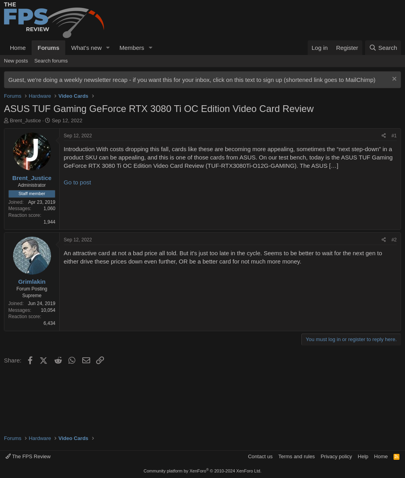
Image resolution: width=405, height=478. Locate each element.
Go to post (77, 182)
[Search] (383, 47)
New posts (16, 61)
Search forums (51, 61)
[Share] (384, 135)
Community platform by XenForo (202, 471)
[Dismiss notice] (393, 80)
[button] (108, 47)
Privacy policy (336, 456)
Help (363, 456)
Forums (48, 47)
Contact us (260, 456)
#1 (394, 135)
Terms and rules (296, 456)
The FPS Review (28, 456)
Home (18, 47)
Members (131, 47)
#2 (394, 240)
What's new (86, 47)
